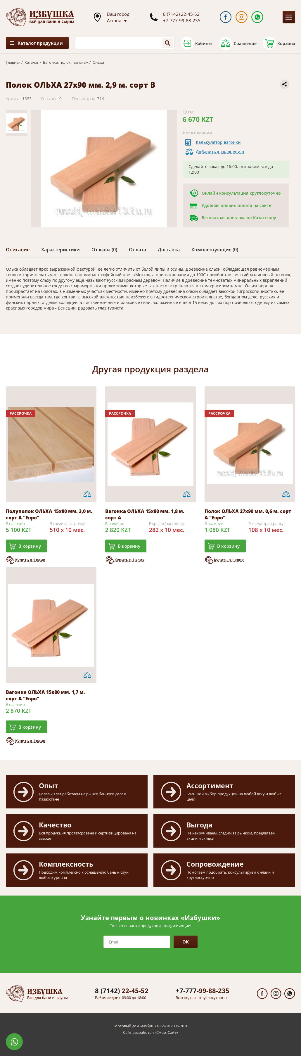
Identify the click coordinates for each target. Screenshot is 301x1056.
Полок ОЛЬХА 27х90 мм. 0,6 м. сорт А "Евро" (248, 514)
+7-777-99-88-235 (181, 20)
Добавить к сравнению (220, 151)
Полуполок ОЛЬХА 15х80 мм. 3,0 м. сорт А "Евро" (49, 514)
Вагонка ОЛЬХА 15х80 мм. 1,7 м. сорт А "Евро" (45, 695)
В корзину (29, 546)
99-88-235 (202, 990)
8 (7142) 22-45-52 (181, 14)
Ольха (98, 62)
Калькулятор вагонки (218, 142)
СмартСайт (166, 1032)
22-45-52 (121, 990)
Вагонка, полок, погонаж (66, 62)
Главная (13, 62)
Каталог (32, 62)
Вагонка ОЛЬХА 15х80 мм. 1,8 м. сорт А (144, 514)
